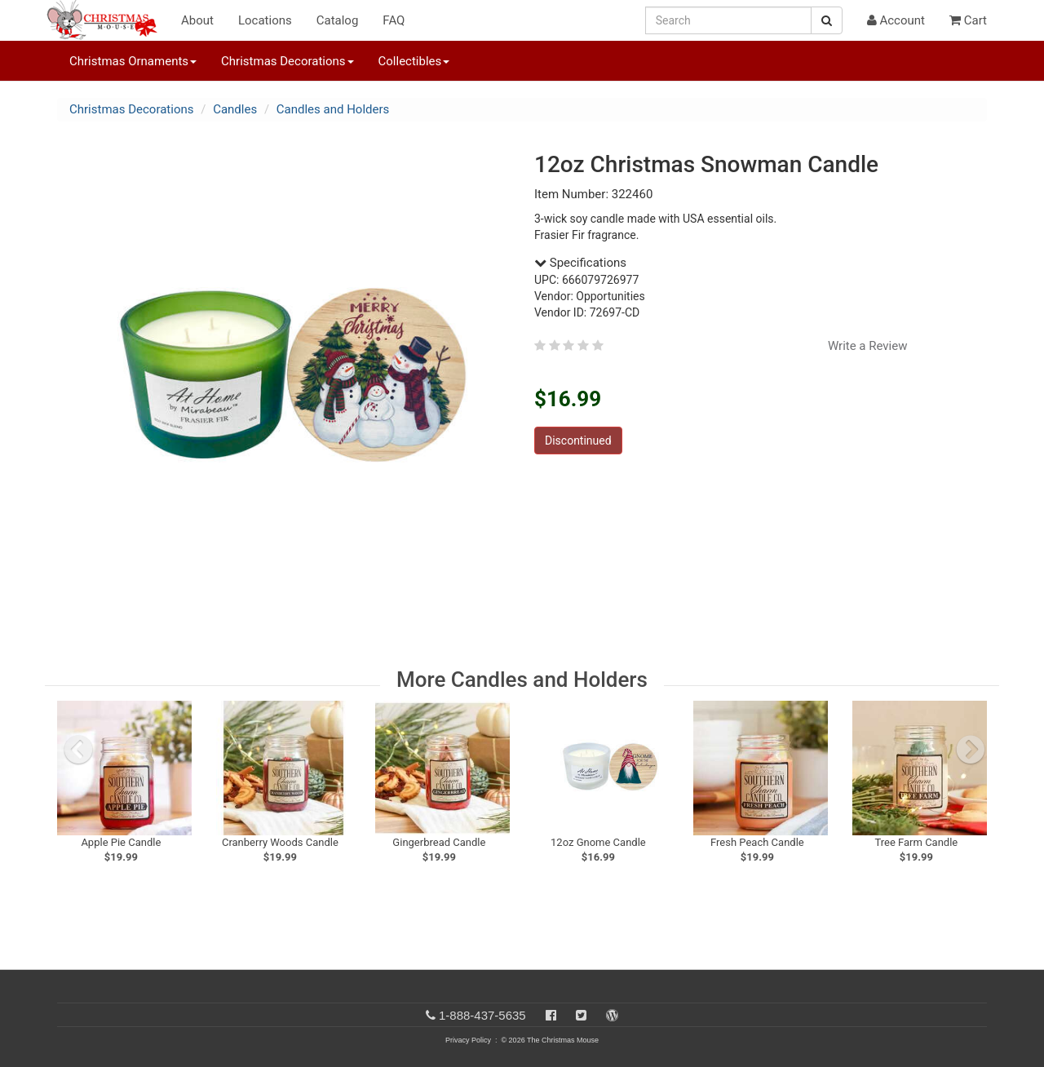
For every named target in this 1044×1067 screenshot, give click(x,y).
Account (896, 20)
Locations (265, 20)
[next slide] (970, 749)
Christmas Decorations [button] (287, 61)
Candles (235, 109)
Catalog (337, 20)
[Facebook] (551, 1015)
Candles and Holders (333, 109)
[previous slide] (78, 749)
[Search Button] (827, 20)
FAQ (394, 20)
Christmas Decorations (131, 109)
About (197, 20)
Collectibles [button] (414, 61)
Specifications (580, 262)
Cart (968, 20)
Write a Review (868, 346)
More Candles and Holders (522, 679)
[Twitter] (581, 1015)
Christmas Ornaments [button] (133, 61)
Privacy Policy (468, 1040)
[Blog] (612, 1015)
